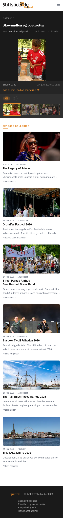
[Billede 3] (49, 109)
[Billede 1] (12, 109)
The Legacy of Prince (16, 168)
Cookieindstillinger (27, 500)
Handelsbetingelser (28, 511)
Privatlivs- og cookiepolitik (31, 504)
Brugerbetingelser (27, 507)
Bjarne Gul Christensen (15, 238)
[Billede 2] (30, 109)
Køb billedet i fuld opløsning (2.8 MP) (22, 90)
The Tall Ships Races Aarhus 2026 (24, 396)
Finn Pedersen (11, 466)
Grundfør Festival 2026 (17, 224)
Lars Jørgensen (12, 354)
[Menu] (58, 5)
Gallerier (7, 18)
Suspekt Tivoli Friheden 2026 (21, 340)
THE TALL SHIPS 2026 (17, 452)
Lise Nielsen (10, 181)
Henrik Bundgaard (18, 31)
